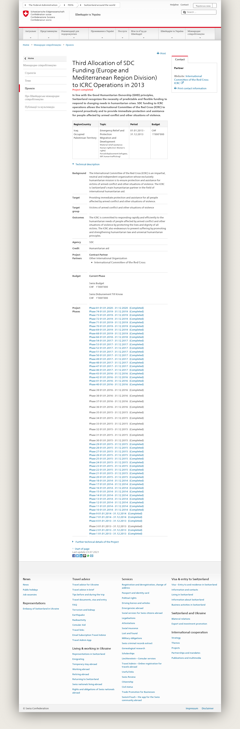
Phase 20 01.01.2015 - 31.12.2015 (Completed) (116, 477)
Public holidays (30, 589)
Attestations (128, 623)
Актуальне (30, 34)
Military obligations (132, 638)
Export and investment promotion (189, 623)
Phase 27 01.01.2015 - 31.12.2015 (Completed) (116, 451)
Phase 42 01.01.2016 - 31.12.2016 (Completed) (116, 377)
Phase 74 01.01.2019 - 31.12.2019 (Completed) (116, 311)
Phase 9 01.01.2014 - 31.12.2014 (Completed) (115, 513)
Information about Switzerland (188, 599)
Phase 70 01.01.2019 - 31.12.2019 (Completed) (116, 326)
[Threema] (85, 555)
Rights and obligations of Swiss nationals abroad (93, 691)
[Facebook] (74, 555)
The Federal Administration (43, 5)
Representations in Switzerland (88, 654)
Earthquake (78, 615)
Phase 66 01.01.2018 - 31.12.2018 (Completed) (116, 337)
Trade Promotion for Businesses (138, 692)
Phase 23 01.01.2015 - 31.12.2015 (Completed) (116, 466)
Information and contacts (185, 589)
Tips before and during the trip (88, 594)
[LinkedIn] (81, 555)
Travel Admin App (81, 640)
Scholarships (128, 653)
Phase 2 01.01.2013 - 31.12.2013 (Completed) (115, 530)
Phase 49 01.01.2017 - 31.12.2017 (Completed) (116, 359)
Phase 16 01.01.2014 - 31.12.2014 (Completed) (116, 488)
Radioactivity (79, 619)
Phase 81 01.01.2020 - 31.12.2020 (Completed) (116, 308)
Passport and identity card (135, 593)
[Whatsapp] (88, 555)
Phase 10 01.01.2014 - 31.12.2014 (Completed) (116, 510)
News (26, 584)
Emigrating (78, 659)
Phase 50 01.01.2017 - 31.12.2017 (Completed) (116, 355)
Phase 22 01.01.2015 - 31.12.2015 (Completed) (116, 470)
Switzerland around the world (99, 5)
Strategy (176, 638)
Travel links (78, 630)
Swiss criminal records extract (137, 643)
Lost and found (129, 633)
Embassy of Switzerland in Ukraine (41, 608)
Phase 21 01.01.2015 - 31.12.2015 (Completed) (116, 473)
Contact (178, 59)
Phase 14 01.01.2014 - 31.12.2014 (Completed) (116, 495)
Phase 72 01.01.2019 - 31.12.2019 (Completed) (116, 319)
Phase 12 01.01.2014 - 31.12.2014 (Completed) (116, 502)
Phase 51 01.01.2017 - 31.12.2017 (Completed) (116, 351)
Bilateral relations (181, 618)
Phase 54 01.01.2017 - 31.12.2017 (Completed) (116, 340)
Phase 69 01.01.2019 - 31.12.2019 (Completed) (116, 330)
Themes (176, 643)
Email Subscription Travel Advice (89, 635)
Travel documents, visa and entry (89, 599)
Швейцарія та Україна (172, 34)
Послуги (122, 34)
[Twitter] (78, 555)
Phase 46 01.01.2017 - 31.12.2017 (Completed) (116, 370)
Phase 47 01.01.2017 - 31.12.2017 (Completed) (116, 366)
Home (26, 45)
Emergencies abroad (132, 608)
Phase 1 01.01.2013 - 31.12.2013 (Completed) (115, 533)
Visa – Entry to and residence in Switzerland (194, 584)
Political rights (129, 598)
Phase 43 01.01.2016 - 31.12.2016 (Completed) (116, 373)
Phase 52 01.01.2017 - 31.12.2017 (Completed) (116, 348)
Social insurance (130, 628)
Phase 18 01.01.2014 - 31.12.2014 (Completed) (116, 480)
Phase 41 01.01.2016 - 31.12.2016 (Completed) (116, 381)
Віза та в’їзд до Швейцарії (143, 34)
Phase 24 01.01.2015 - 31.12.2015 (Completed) (116, 462)
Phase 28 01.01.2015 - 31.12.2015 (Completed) (116, 448)
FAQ (74, 604)
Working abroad (80, 669)
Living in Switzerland (182, 594)
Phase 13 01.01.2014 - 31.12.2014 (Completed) (116, 499)
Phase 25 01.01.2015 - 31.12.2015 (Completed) (116, 458)
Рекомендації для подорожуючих (74, 34)
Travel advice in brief (83, 589)
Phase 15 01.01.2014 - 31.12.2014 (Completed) (116, 491)
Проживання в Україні (102, 34)
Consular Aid (79, 625)
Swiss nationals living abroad (87, 684)
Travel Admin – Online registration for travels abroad (142, 665)
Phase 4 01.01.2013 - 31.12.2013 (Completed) (115, 521)
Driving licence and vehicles (136, 603)
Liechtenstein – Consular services (139, 658)
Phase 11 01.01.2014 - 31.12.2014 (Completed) (116, 506)
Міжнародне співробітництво (200, 34)
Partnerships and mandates (186, 653)
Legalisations (128, 618)
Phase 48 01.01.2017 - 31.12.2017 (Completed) (116, 362)
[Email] (91, 555)
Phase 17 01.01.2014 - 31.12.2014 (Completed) (116, 484)
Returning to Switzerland (85, 679)
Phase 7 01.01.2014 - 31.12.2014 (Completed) (115, 517)
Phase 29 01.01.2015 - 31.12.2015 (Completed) (116, 444)
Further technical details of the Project (97, 542)
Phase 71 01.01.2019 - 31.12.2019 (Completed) (116, 322)
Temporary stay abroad (84, 664)
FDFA (71, 5)
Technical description (87, 164)
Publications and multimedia (186, 658)
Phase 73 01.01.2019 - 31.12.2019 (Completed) (116, 315)
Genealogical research (133, 648)
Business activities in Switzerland (188, 604)
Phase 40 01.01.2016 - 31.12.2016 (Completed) (116, 384)
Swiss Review (129, 676)
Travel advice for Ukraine (85, 584)
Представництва (48, 34)
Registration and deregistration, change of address (144, 586)
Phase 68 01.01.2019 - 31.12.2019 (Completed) (116, 333)
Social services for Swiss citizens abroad (142, 613)
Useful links (128, 672)
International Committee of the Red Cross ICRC (191, 79)
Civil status (127, 687)
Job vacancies (30, 594)
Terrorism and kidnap (83, 610)
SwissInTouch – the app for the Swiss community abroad (141, 699)
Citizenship (127, 682)
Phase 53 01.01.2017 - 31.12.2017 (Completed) (116, 344)
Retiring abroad (80, 674)
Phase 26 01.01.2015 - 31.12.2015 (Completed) (116, 455)
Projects (176, 647)
